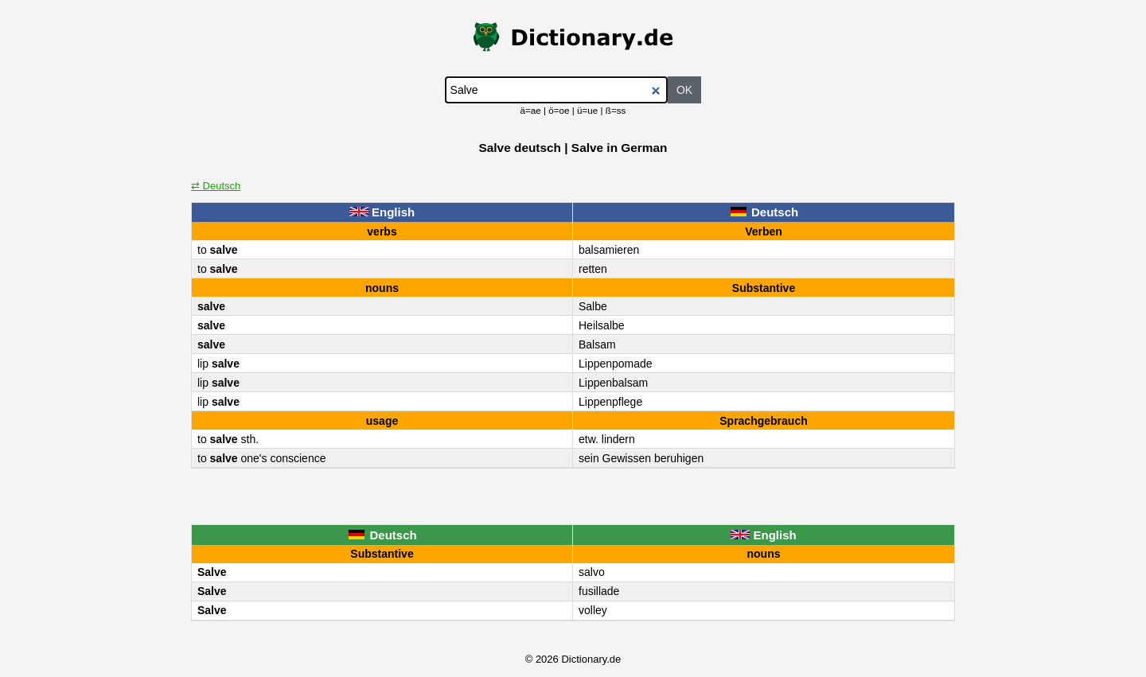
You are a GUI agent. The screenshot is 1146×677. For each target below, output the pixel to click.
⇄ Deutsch (215, 186)
